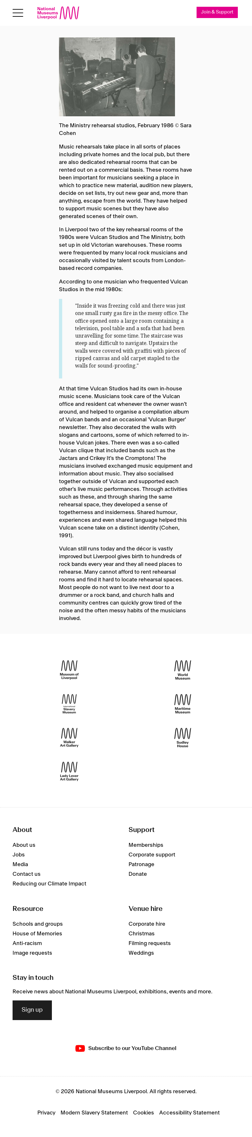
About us (24, 845)
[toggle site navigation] (18, 13)
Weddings (141, 953)
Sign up (32, 1010)
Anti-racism (27, 943)
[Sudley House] (182, 737)
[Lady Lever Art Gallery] (69, 771)
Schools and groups (38, 924)
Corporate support (152, 855)
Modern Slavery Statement (94, 1113)
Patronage (141, 864)
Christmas (142, 934)
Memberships (146, 845)
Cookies (143, 1113)
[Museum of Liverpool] (69, 670)
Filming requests (150, 943)
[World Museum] (182, 670)
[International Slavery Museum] (69, 704)
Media (20, 864)
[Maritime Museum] (182, 704)
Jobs (19, 855)
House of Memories (37, 934)
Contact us (27, 874)
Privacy (46, 1113)
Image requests (32, 953)
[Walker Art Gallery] (69, 737)
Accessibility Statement (189, 1113)
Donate (138, 874)
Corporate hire (147, 924)
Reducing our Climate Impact (49, 884)
